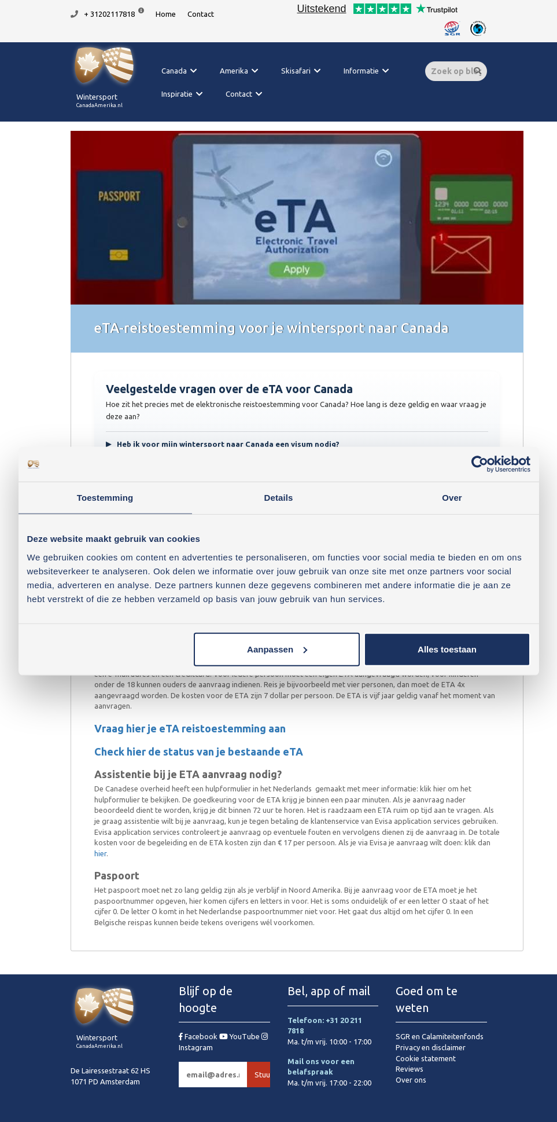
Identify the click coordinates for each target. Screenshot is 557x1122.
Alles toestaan (447, 649)
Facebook (199, 1036)
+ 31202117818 (109, 14)
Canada (174, 71)
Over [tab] (452, 498)
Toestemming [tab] (105, 498)
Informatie (361, 71)
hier (100, 853)
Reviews (409, 1069)
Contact (200, 14)
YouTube (240, 1036)
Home (166, 14)
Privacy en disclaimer (431, 1047)
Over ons (411, 1080)
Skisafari (296, 71)
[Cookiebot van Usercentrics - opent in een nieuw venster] (479, 464)
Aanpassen (277, 649)
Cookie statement (426, 1058)
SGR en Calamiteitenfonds (440, 1036)
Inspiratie (177, 94)
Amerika (234, 71)
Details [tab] (278, 498)
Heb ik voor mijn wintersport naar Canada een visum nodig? (223, 444)
